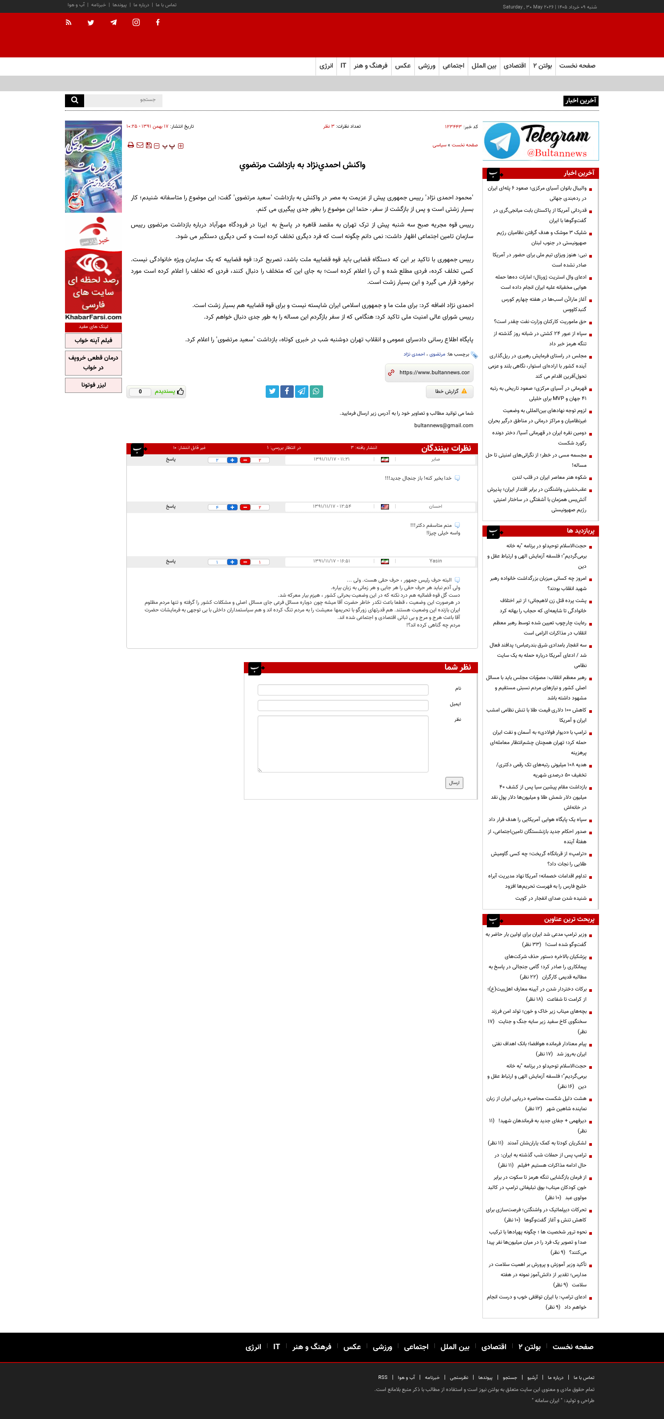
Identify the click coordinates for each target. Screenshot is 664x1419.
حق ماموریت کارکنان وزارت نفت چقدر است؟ (540, 322)
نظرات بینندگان (446, 448)
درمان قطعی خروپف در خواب (93, 363)
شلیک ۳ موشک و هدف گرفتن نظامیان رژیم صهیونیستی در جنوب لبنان (542, 238)
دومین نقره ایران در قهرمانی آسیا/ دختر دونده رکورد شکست (539, 438)
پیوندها (120, 5)
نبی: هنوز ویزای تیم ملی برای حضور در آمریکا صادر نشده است (540, 260)
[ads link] (540, 141)
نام (458, 688)
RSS (383, 1378)
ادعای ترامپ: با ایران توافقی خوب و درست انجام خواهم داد (537, 1302)
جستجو (510, 1378)
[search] (74, 100)
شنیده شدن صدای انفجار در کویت (551, 898)
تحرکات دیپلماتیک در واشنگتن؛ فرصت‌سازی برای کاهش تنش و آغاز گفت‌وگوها (536, 1215)
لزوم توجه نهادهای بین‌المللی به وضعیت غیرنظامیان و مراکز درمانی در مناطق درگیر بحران (537, 416)
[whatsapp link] (316, 391)
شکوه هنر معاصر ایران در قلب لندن (549, 477)
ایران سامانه (547, 1401)
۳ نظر (329, 126)
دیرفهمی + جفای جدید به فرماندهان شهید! (538, 1126)
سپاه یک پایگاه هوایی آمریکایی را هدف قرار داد (538, 820)
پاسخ (171, 459)
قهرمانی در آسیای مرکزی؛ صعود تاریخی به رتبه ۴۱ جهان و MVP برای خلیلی (538, 393)
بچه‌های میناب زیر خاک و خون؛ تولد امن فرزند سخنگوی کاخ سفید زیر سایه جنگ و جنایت (537, 1021)
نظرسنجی (459, 1378)
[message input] (343, 744)
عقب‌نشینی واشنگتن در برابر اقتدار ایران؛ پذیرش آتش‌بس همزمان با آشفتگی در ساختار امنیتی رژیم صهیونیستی (537, 499)
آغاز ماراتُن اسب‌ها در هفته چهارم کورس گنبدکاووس (544, 304)
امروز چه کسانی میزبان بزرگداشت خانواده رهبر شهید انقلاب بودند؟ (538, 583)
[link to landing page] (554, 35)
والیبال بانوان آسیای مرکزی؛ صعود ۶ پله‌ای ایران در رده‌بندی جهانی (492, 100)
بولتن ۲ (542, 66)
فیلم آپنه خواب (93, 341)
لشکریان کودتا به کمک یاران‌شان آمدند (537, 1143)
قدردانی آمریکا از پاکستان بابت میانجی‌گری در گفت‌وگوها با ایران (540, 215)
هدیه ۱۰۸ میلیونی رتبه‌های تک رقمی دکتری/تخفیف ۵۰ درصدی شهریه (541, 770)
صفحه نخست (577, 66)
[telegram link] (301, 391)
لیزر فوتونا (93, 385)
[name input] (343, 689)
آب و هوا (76, 5)
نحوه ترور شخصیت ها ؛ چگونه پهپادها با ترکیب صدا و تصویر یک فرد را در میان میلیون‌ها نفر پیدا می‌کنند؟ (537, 1242)
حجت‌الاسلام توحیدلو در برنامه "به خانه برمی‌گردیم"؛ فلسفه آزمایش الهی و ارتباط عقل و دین (537, 556)
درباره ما (141, 5)
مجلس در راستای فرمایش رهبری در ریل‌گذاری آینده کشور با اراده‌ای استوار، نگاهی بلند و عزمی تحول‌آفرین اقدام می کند (537, 366)
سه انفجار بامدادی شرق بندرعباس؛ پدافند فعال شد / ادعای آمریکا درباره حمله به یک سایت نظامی (538, 655)
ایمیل (455, 704)
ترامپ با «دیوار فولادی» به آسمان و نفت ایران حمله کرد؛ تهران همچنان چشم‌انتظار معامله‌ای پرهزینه (538, 742)
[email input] (343, 705)
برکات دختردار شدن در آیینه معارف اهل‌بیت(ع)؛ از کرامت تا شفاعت (537, 994)
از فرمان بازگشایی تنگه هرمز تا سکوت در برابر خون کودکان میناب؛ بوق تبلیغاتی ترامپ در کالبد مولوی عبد (537, 1187)
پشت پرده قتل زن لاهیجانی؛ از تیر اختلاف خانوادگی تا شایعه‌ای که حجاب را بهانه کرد (543, 606)
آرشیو (532, 1378)
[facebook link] (287, 391)
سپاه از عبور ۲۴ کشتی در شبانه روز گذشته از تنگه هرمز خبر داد (540, 339)
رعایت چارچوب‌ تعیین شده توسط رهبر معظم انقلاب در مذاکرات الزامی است (540, 628)
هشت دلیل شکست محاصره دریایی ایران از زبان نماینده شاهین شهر (536, 1104)
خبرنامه (98, 5)
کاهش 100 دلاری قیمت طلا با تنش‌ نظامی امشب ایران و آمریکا (536, 715)
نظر (457, 720)
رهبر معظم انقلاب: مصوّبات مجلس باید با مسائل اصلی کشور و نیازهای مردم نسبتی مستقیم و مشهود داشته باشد (536, 688)
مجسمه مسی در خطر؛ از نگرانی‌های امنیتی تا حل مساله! (536, 460)
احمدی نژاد (414, 354)
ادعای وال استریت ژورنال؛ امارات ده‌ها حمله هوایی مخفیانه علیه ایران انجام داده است (541, 282)
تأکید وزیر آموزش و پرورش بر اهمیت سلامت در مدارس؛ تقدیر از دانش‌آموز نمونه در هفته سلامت (538, 1275)
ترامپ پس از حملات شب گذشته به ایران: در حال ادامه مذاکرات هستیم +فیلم (540, 1160)
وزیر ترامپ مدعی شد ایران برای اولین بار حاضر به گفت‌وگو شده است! (536, 939)
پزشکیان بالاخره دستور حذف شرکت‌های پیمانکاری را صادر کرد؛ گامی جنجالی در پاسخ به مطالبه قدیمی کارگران (538, 967)
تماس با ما (166, 5)
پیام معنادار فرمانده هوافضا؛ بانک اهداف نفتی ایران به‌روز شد (539, 1049)
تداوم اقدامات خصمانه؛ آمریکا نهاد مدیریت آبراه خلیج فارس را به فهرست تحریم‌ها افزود (537, 881)
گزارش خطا (451, 392)
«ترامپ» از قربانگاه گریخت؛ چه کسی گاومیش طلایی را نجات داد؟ (539, 859)
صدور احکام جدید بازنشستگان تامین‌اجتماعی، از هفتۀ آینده (537, 837)
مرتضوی (437, 354)
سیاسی (439, 145)
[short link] (434, 372)
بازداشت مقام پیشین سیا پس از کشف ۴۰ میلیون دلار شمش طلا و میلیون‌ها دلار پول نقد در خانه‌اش (539, 797)
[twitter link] (272, 391)
